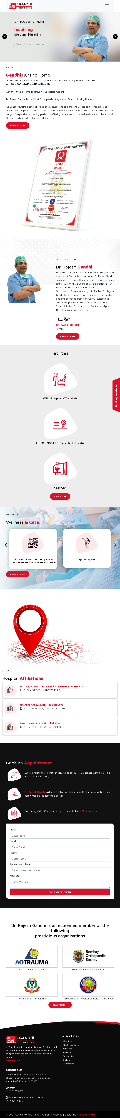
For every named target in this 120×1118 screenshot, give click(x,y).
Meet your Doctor (71, 1044)
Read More (17, 125)
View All (60, 496)
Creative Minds (86, 1114)
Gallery (66, 1059)
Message (15, 875)
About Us (67, 1041)
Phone (13, 852)
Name (13, 829)
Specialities (68, 1056)
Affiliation (67, 1048)
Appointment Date (20, 864)
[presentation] (7, 548)
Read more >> (14, 1060)
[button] (5, 37)
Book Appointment (116, 395)
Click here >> (89, 811)
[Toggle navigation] (107, 6)
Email (13, 841)
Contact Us (68, 1063)
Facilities (67, 1052)
